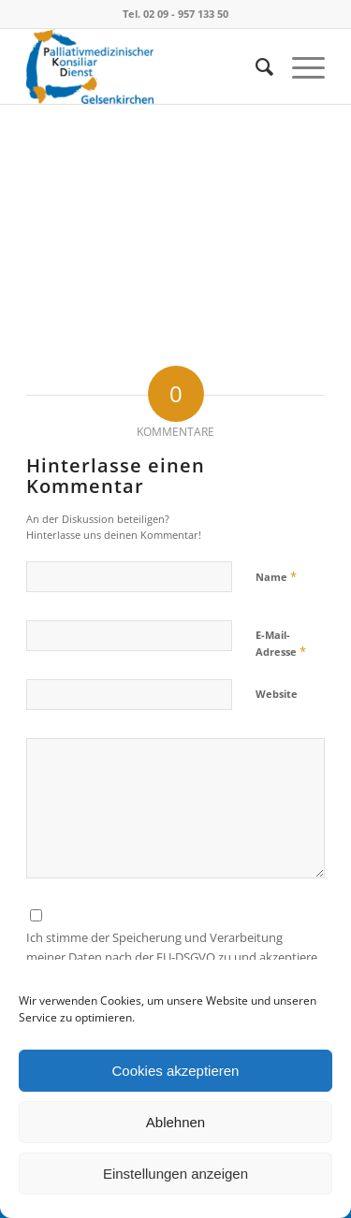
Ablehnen (175, 1122)
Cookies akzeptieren (176, 1071)
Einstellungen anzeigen (175, 1174)
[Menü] (299, 66)
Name (276, 576)
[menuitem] (255, 66)
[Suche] (255, 66)
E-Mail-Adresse (281, 644)
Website (277, 694)
